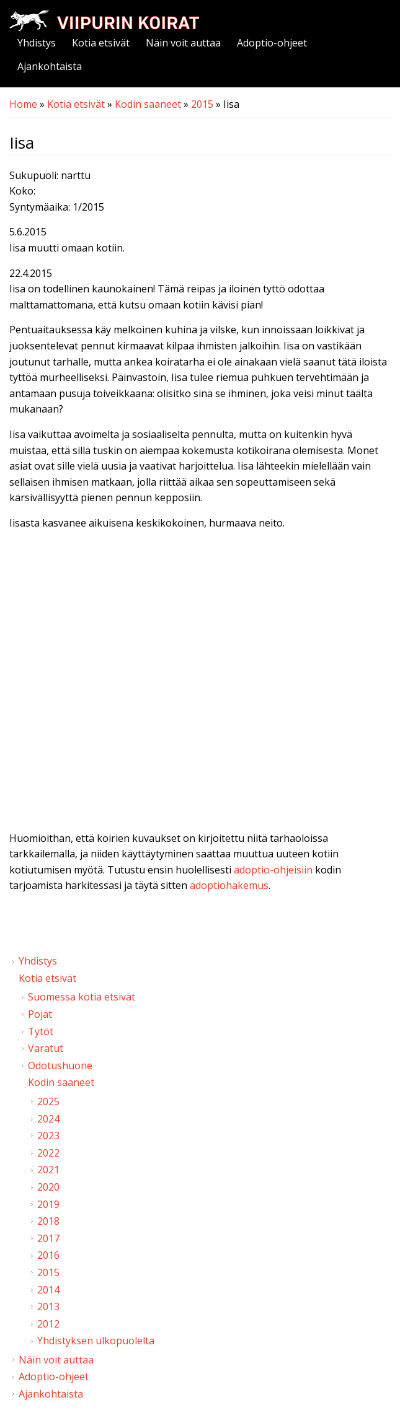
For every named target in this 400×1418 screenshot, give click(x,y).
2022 (48, 1153)
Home (23, 104)
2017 (48, 1238)
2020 (48, 1187)
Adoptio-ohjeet (272, 43)
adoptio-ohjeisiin (273, 870)
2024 (48, 1119)
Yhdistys (36, 43)
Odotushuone (60, 1065)
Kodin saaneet (148, 104)
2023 (48, 1135)
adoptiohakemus (229, 885)
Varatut (45, 1048)
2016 (48, 1255)
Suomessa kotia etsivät (81, 997)
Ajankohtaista (49, 66)
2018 (48, 1221)
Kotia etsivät (101, 43)
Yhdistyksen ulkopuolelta (95, 1340)
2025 (48, 1101)
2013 (48, 1306)
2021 (48, 1169)
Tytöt (40, 1031)
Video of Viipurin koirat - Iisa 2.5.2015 (200, 670)
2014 (48, 1290)
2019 (48, 1204)
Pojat (40, 1014)
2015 (202, 104)
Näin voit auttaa (183, 43)
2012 (48, 1324)
